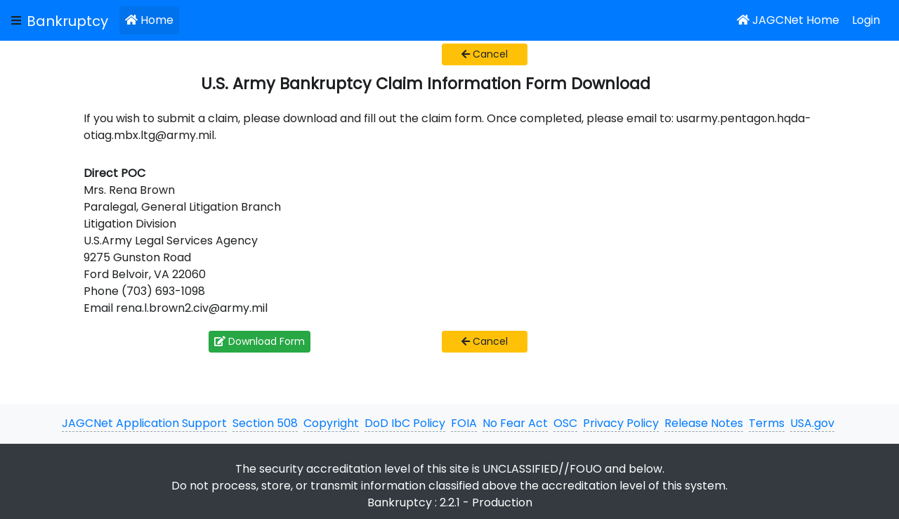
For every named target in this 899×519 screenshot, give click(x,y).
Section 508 (265, 423)
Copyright (331, 423)
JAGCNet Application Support (144, 423)
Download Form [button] (259, 341)
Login (866, 20)
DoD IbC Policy (405, 423)
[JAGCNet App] (70, 20)
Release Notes (703, 423)
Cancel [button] (484, 54)
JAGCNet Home (788, 20)
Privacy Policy (621, 423)
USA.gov (812, 423)
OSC (565, 423)
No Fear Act (515, 423)
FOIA (464, 423)
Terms (767, 423)
